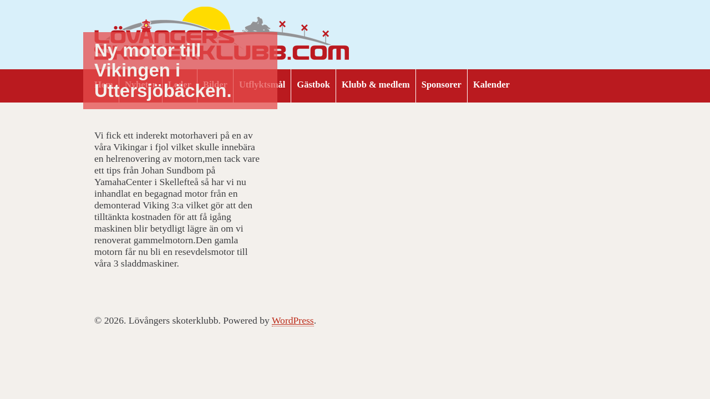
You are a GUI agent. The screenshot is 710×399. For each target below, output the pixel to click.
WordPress (293, 320)
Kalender (491, 84)
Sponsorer (442, 84)
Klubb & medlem (376, 84)
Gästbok (313, 84)
